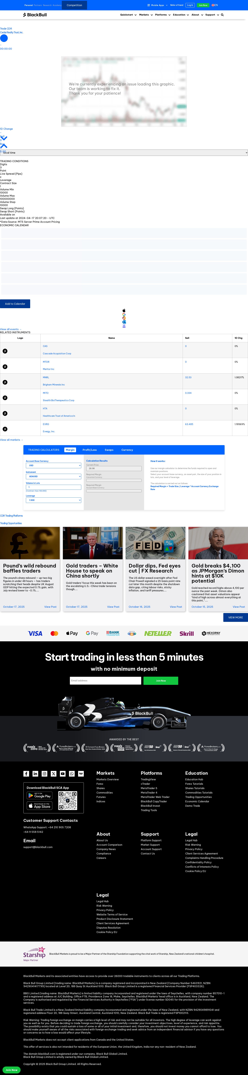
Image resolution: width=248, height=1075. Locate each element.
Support (210, 14)
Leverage (30, 496)
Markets (144, 14)
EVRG (46, 424)
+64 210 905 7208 (59, 827)
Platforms (161, 14)
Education (179, 14)
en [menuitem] (216, 5)
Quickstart (126, 14)
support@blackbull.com (37, 847)
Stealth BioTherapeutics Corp (58, 400)
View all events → (11, 329)
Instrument (31, 472)
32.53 (188, 377)
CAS (45, 346)
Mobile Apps (157, 5)
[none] (216, 5)
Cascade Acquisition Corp (57, 353)
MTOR (46, 361)
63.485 (189, 424)
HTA (45, 408)
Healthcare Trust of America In (59, 416)
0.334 (188, 393)
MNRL (46, 377)
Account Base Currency (37, 461)
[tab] (70, 449)
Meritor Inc (48, 369)
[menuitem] (215, 5)
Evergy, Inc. (49, 431)
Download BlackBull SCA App (48, 788)
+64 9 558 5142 (33, 831)
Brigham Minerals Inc (54, 384)
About (195, 14)
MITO (46, 393)
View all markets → (11, 439)
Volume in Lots (33, 483)
